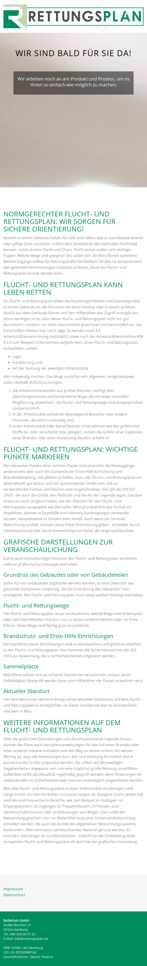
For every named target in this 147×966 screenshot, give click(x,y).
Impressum (13, 888)
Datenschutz (14, 894)
